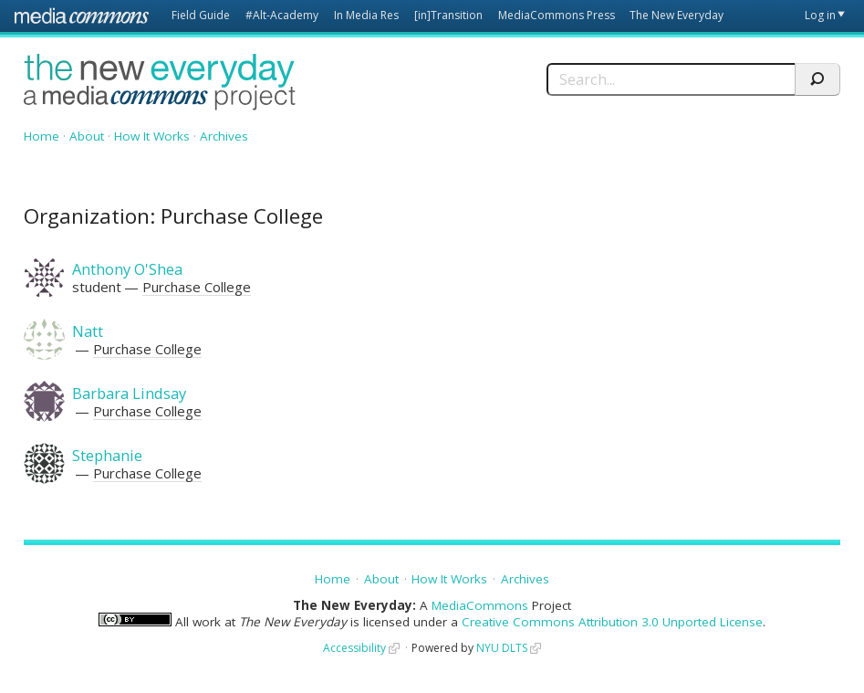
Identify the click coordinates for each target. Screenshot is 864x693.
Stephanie (107, 455)
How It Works (152, 136)
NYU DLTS (501, 648)
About (86, 136)
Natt (87, 330)
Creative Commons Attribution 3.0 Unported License (612, 622)
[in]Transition (448, 15)
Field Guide (201, 15)
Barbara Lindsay (129, 393)
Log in (820, 15)
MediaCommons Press (556, 15)
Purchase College (196, 287)
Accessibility (354, 648)
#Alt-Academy (281, 15)
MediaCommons (480, 605)
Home (41, 136)
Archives (224, 136)
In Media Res (366, 15)
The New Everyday (676, 15)
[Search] (671, 79)
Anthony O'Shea (127, 268)
